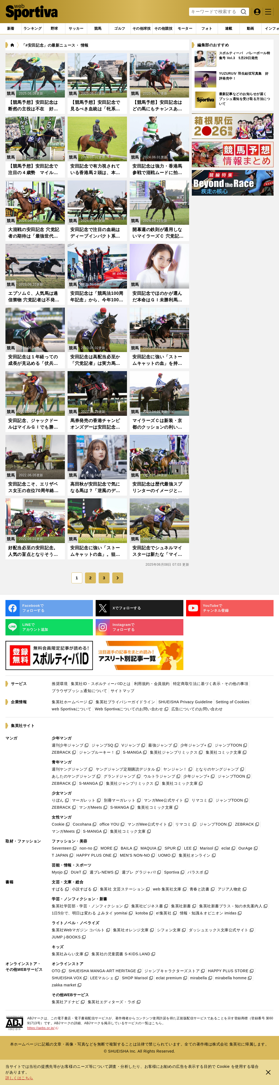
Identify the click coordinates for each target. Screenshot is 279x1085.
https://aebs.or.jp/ (42, 1028)
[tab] (54, 28)
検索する (243, 12)
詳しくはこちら (19, 1078)
